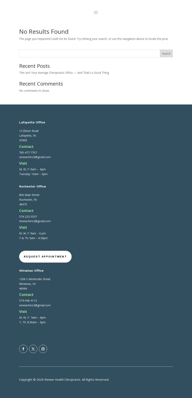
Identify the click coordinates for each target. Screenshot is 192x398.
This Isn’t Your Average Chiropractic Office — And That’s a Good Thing (64, 73)
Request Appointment (45, 256)
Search (166, 53)
